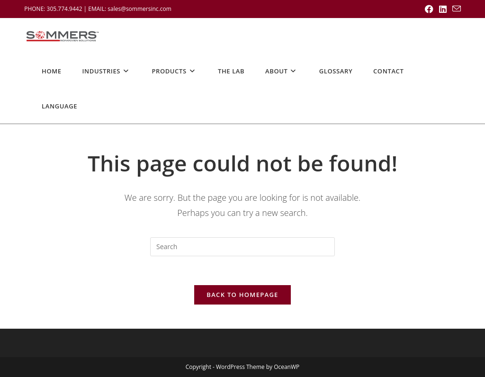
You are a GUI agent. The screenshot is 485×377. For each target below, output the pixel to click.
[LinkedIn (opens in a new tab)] (442, 9)
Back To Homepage (242, 294)
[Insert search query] (242, 246)
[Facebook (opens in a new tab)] (429, 9)
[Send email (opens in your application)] (455, 9)
